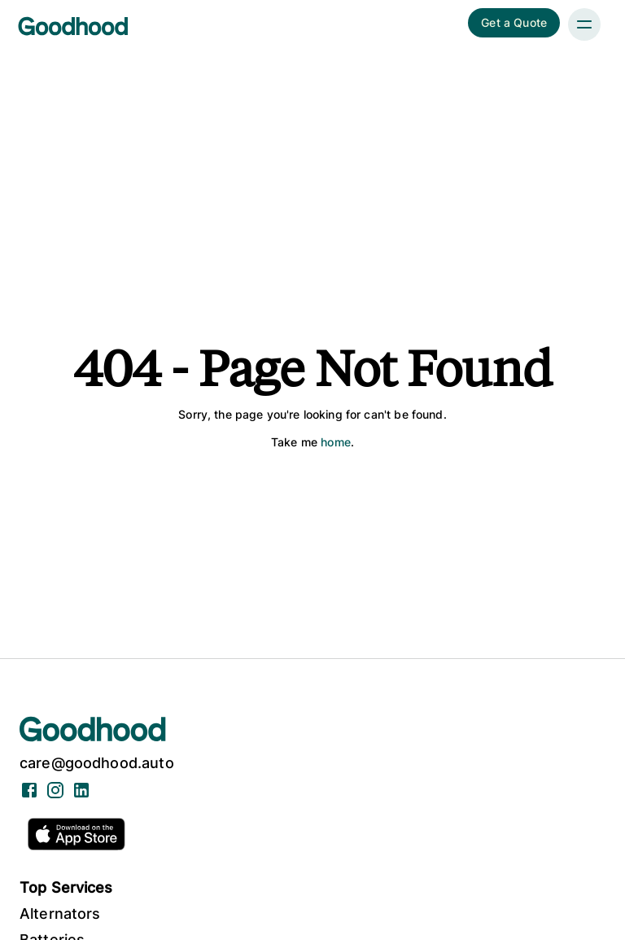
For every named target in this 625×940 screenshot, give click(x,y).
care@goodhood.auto (97, 762)
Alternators (60, 913)
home (336, 442)
